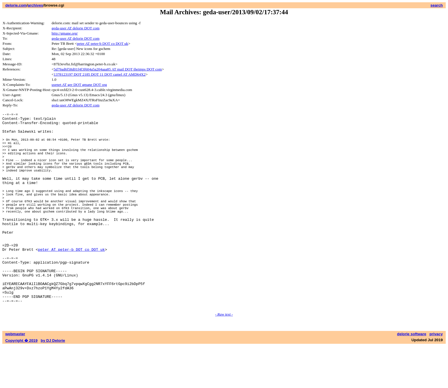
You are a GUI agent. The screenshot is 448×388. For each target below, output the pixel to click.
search (437, 5)
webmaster (15, 376)
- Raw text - (224, 356)
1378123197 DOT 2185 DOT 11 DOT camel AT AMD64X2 (99, 74)
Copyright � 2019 (21, 382)
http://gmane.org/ (65, 33)
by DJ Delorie (53, 382)
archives (35, 5)
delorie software (411, 376)
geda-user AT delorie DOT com (76, 28)
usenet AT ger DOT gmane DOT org (79, 84)
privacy (436, 376)
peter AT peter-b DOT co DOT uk (102, 43)
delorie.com (16, 5)
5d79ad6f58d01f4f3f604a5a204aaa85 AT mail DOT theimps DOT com (108, 69)
